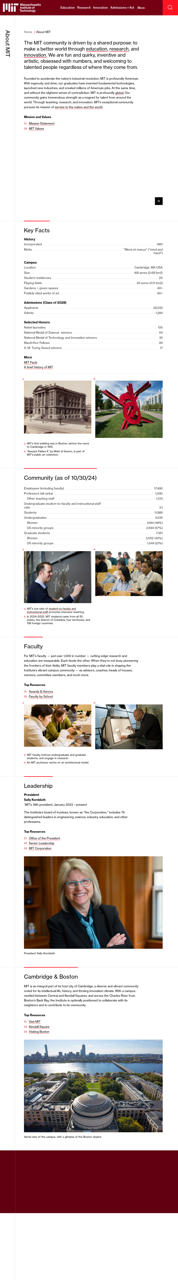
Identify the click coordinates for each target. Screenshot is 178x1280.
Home (28, 32)
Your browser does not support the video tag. (93, 171)
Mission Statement (41, 123)
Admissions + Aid (122, 7)
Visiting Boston (39, 1032)
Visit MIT (35, 1021)
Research (84, 7)
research (119, 49)
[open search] (170, 7)
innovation (35, 55)
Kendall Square (39, 1027)
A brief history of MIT (38, 367)
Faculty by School (41, 696)
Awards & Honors (41, 691)
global (119, 93)
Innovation (100, 7)
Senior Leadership (41, 843)
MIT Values (36, 128)
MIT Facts (30, 362)
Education (68, 7)
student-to (55, 608)
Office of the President (44, 838)
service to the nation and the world (78, 107)
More (142, 8)
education (96, 49)
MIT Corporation (40, 848)
